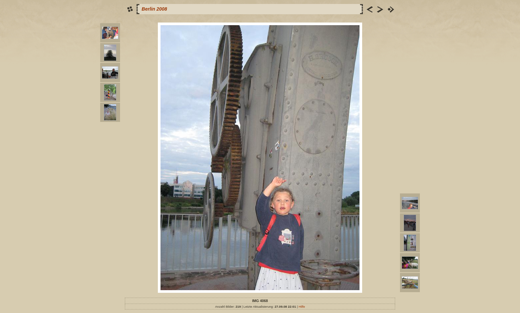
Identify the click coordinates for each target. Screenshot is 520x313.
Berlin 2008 (154, 9)
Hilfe (301, 306)
